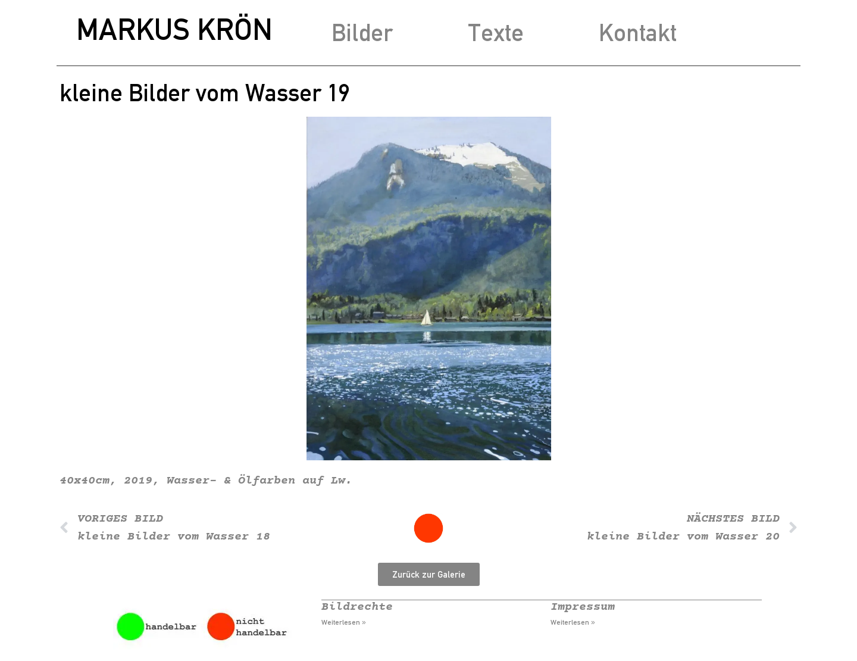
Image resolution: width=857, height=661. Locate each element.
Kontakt (638, 32)
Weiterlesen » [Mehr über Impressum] (573, 622)
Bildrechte (357, 607)
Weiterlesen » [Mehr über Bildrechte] (343, 622)
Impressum (583, 607)
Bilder (362, 32)
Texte (496, 32)
